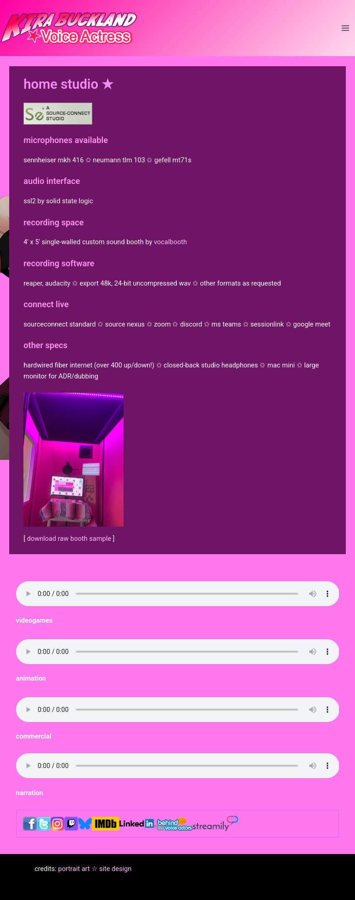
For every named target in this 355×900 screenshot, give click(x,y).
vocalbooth (170, 242)
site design (115, 869)
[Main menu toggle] (345, 28)
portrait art (74, 869)
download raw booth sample (69, 538)
